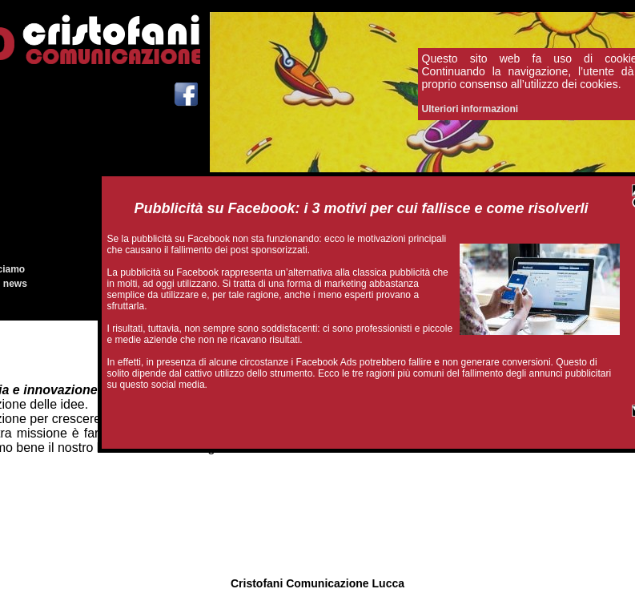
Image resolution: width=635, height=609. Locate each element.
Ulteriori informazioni (470, 109)
